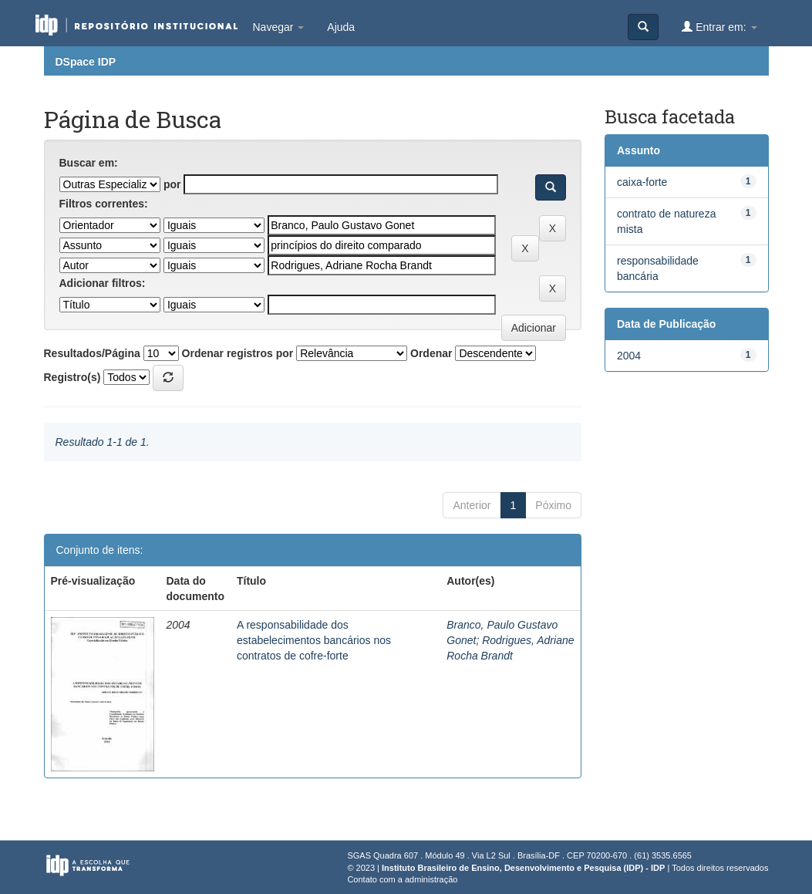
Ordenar (431, 353)
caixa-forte (642, 182)
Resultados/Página (92, 353)
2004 (629, 355)
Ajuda (341, 27)
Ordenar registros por (238, 353)
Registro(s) (72, 377)
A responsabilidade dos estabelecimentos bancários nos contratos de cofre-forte (314, 640)
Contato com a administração (402, 879)
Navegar (279, 27)
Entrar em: (719, 26)
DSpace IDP (86, 62)
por (172, 184)
